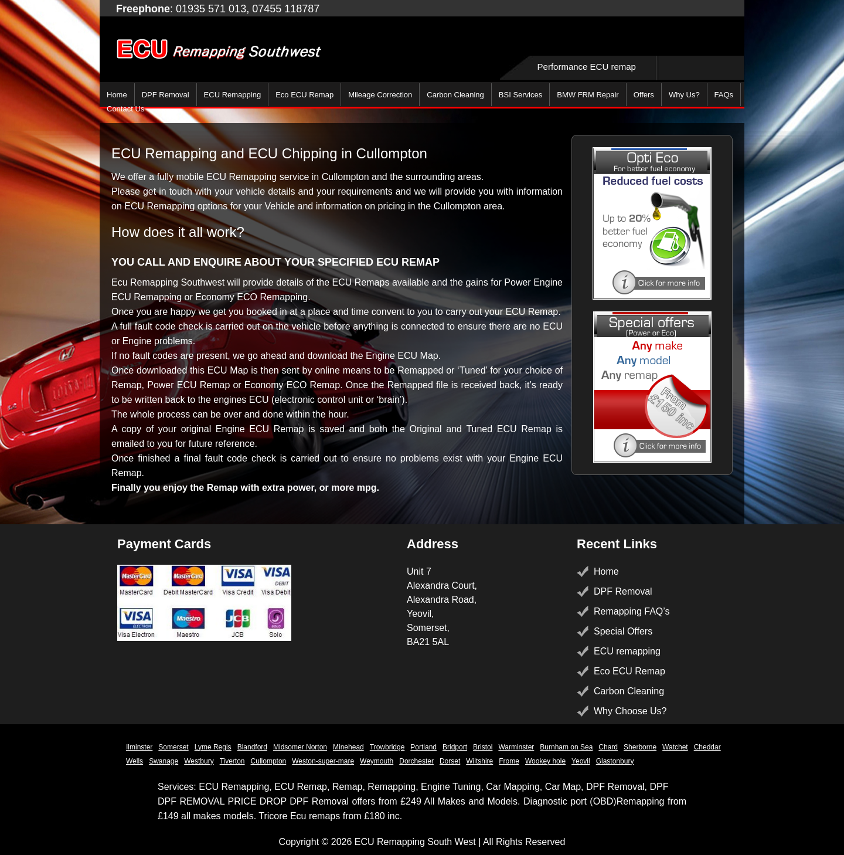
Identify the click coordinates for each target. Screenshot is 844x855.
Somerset (173, 747)
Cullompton (269, 761)
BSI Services (520, 94)
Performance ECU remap (586, 67)
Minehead (348, 747)
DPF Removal (165, 94)
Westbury (198, 761)
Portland (423, 747)
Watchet (675, 747)
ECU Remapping (232, 94)
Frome (509, 761)
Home (117, 94)
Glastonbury (615, 761)
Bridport (455, 747)
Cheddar (707, 747)
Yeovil (580, 761)
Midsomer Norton (300, 747)
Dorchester (416, 761)
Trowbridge (387, 747)
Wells (134, 761)
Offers (644, 94)
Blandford (252, 747)
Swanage (163, 761)
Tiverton (232, 761)
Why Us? (684, 94)
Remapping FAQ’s (632, 611)
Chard (608, 747)
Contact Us (125, 108)
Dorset (450, 761)
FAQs (724, 94)
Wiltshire (479, 761)
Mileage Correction (380, 94)
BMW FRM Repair (587, 94)
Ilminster (139, 747)
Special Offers (623, 631)
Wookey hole (545, 761)
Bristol (482, 747)
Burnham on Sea (566, 747)
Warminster (516, 747)
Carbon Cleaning (455, 94)
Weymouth (376, 761)
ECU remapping (627, 651)
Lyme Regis (213, 747)
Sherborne (640, 747)
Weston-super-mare (323, 761)
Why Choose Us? (630, 711)
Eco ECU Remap (304, 94)
